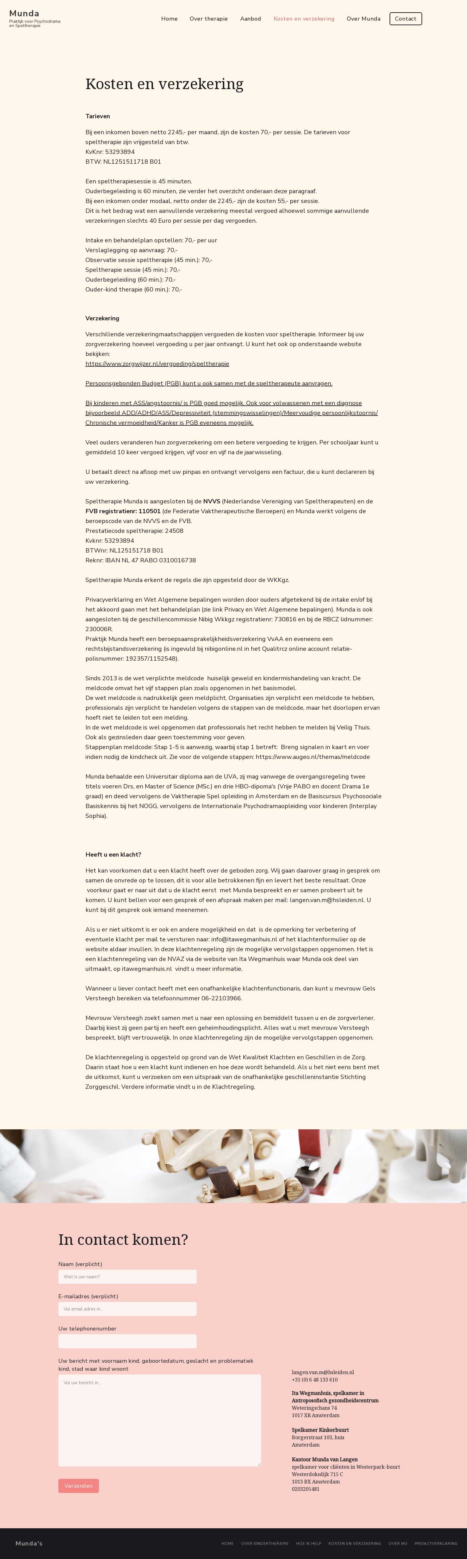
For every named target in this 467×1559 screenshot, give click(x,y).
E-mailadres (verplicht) (88, 1296)
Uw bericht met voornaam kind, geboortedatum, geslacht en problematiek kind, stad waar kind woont (155, 1365)
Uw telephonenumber (87, 1328)
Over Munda (363, 18)
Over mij (398, 1543)
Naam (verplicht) (80, 1264)
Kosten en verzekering (304, 18)
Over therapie (209, 18)
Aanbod (250, 18)
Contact (406, 18)
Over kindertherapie (265, 1543)
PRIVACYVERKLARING (436, 1543)
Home (169, 18)
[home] (35, 18)
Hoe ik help (308, 1543)
